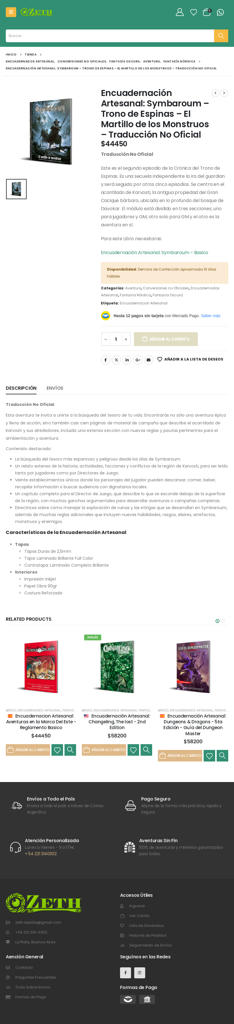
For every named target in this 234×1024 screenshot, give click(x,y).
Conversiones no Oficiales (166, 288)
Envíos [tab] (55, 388)
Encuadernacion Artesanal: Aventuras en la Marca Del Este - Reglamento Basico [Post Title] (41, 722)
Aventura (133, 288)
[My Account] (180, 12)
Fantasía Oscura (168, 295)
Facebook (105, 360)
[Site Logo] (36, 12)
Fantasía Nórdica (135, 295)
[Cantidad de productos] (116, 339)
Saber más (211, 315)
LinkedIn (127, 360)
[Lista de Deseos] (194, 12)
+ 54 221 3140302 (40, 854)
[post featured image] (41, 667)
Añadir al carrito (170, 339)
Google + (138, 360)
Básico (11, 710)
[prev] (215, 93)
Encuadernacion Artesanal (143, 303)
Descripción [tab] (21, 388)
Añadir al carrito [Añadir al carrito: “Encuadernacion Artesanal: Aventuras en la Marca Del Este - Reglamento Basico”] (27, 750)
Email (148, 360)
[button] (217, 621)
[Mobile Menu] (11, 12)
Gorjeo (116, 360)
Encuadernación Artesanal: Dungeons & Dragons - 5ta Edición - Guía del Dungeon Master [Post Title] (194, 725)
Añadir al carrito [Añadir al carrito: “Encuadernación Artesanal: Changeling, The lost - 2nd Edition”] (103, 750)
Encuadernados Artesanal (39, 710)
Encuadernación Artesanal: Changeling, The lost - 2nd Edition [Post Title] (119, 722)
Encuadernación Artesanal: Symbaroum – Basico (154, 252)
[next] (224, 93)
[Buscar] (221, 35)
